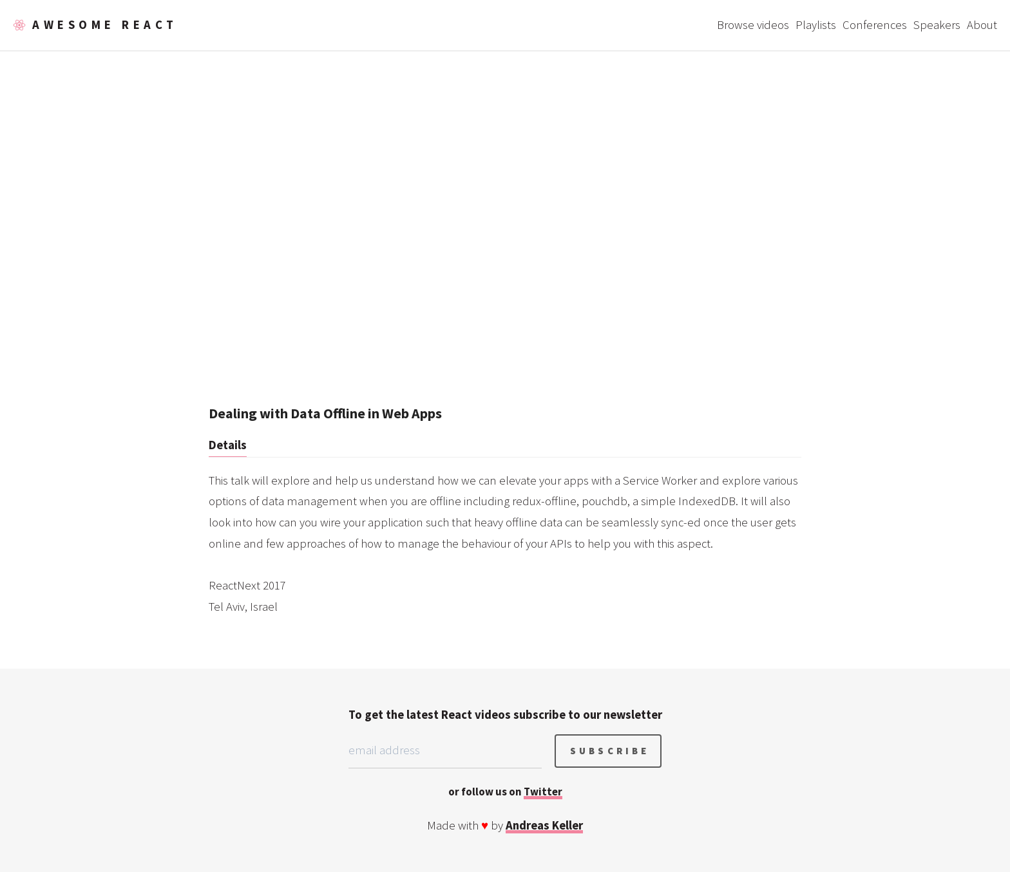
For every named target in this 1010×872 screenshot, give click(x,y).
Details (228, 445)
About (982, 24)
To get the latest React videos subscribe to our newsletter (505, 714)
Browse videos (753, 24)
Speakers (936, 24)
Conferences (875, 24)
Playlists (816, 24)
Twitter (543, 791)
